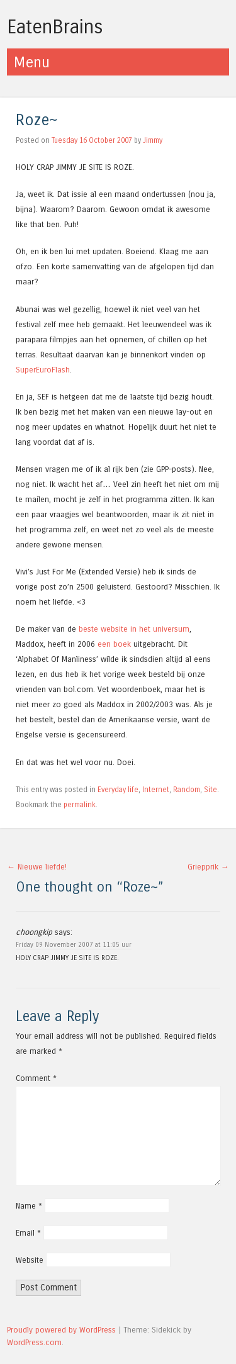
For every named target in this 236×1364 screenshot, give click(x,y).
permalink (80, 804)
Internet (155, 789)
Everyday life (118, 789)
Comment (36, 1078)
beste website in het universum (134, 629)
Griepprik (208, 866)
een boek (114, 644)
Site (210, 789)
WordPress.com (34, 1342)
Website (29, 1260)
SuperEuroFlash (43, 369)
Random (186, 789)
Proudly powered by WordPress (61, 1329)
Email (28, 1233)
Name (29, 1205)
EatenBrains (55, 27)
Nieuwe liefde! (37, 866)
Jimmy (152, 140)
